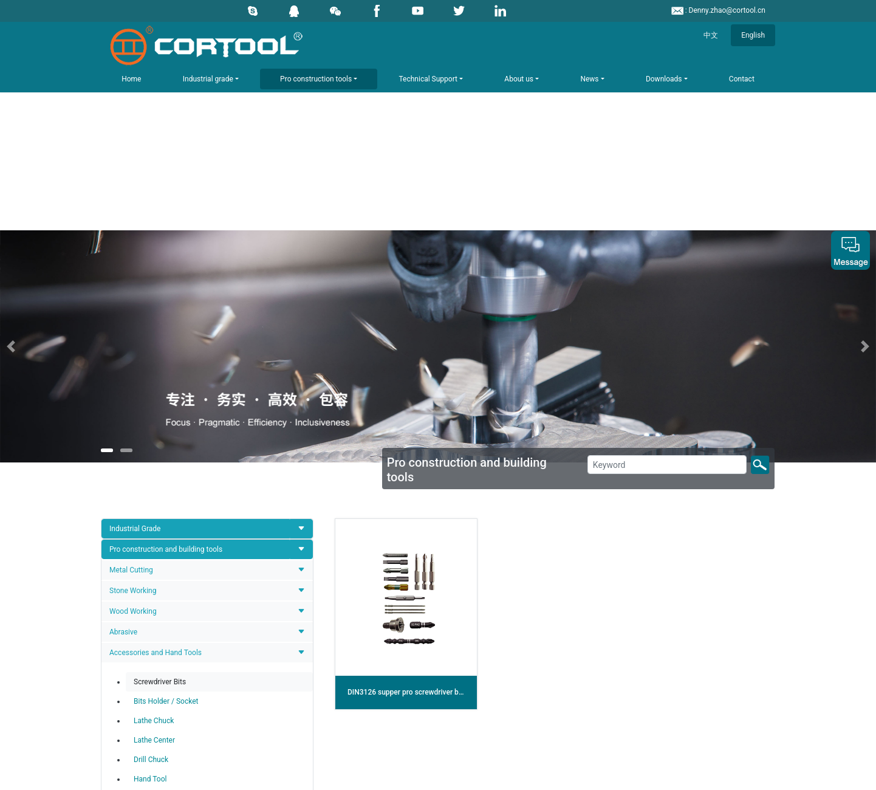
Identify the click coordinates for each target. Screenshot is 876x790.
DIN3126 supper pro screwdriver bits (407, 462)
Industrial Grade (134, 298)
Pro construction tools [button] (316, 79)
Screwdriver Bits (160, 451)
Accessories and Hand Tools (155, 422)
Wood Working (133, 381)
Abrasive (123, 401)
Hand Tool (150, 548)
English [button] (753, 35)
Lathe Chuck (154, 490)
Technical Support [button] (428, 79)
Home (131, 79)
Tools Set (124, 579)
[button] (65, 116)
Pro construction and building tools (165, 319)
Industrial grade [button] (208, 79)
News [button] (589, 79)
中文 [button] (710, 35)
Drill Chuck (151, 529)
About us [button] (518, 79)
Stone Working (132, 360)
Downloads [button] (664, 79)
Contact (742, 79)
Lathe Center (154, 510)
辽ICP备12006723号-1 (506, 778)
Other (118, 600)
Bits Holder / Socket (166, 471)
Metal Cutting (131, 339)
